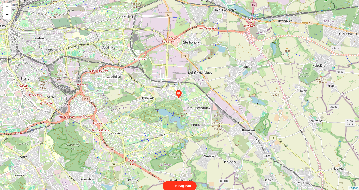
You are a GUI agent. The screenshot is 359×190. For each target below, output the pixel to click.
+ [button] (7, 7)
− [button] (7, 15)
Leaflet (353, 183)
